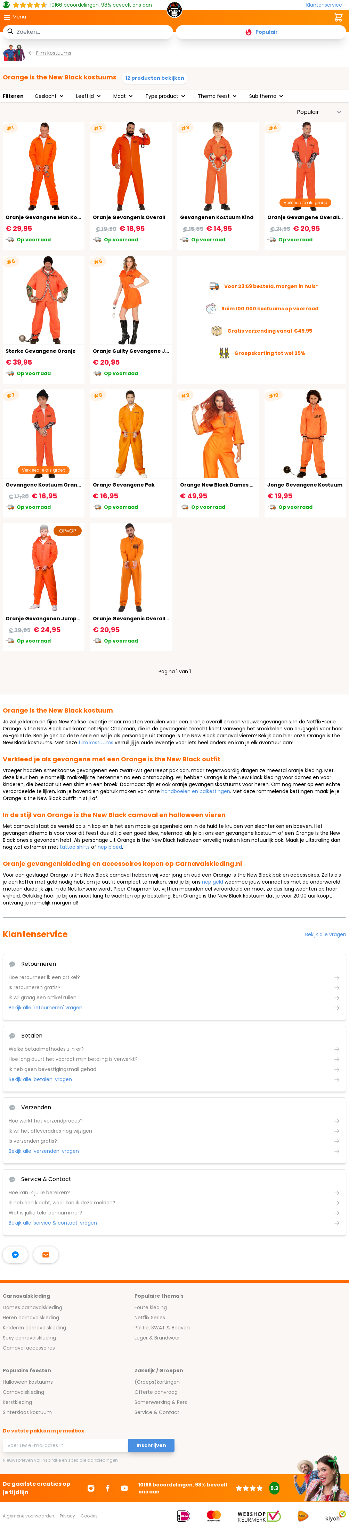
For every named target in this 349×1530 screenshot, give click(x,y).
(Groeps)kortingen (157, 1381)
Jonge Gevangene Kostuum (304, 484)
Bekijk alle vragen (325, 934)
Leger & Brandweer (157, 1337)
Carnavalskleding (23, 1392)
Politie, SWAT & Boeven (162, 1327)
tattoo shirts (75, 847)
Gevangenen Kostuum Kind (216, 217)
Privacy (67, 1516)
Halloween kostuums (28, 1381)
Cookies (89, 1516)
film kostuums (96, 742)
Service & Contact (157, 1412)
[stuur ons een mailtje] (45, 1254)
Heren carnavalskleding (31, 1317)
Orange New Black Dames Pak (219, 484)
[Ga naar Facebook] (107, 1488)
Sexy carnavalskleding (29, 1337)
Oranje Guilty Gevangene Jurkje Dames (146, 351)
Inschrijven (151, 1445)
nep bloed (110, 847)
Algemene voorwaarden (28, 1516)
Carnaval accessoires (29, 1347)
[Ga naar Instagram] (91, 1488)
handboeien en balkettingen (195, 791)
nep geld (212, 881)
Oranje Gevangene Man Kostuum (50, 217)
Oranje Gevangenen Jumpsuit (46, 618)
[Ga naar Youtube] (124, 1488)
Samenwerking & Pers (161, 1402)
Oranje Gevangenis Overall (129, 217)
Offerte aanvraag (156, 1392)
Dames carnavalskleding (32, 1307)
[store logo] (174, 11)
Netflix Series (150, 1317)
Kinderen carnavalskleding (34, 1327)
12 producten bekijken (154, 78)
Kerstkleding (17, 1402)
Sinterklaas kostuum (27, 1412)
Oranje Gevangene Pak (124, 484)
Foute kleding (151, 1307)
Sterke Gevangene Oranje (41, 351)
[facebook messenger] (15, 1254)
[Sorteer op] (319, 112)
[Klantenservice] (326, 5)
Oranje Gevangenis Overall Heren (137, 618)
